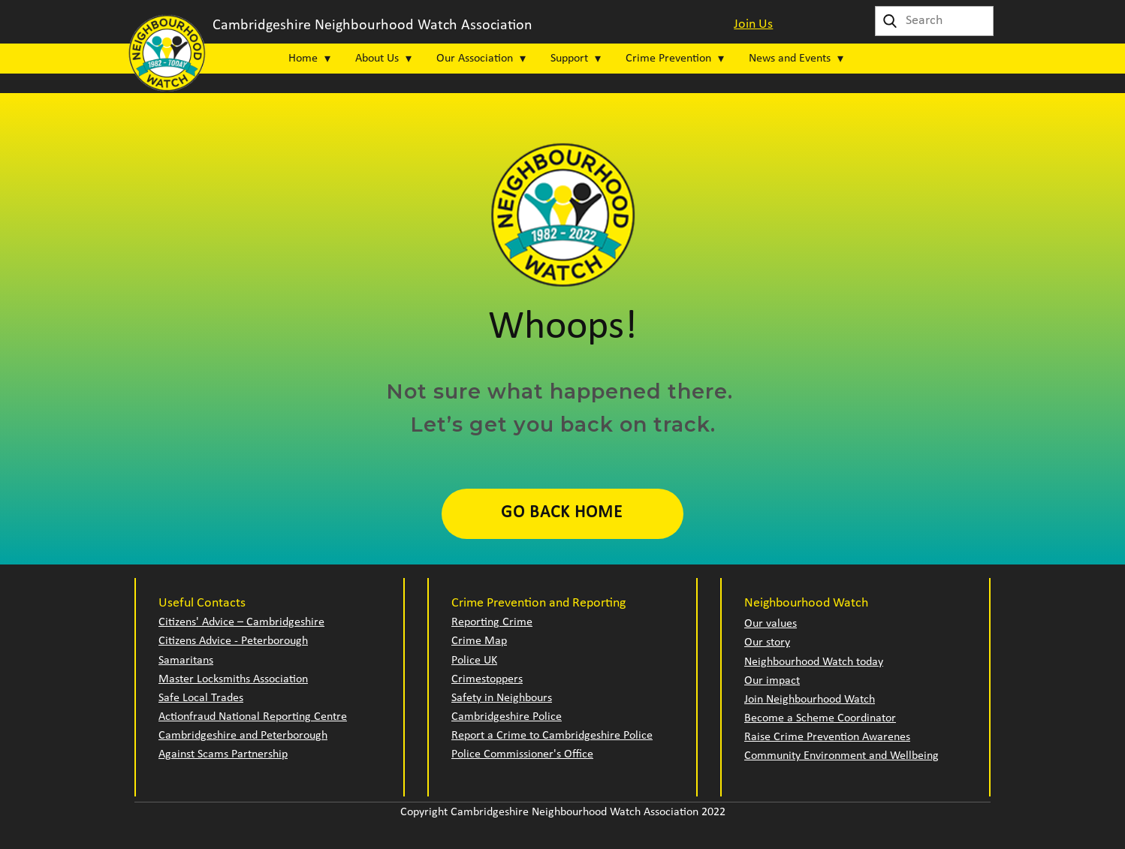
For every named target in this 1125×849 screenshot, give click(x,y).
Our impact (772, 681)
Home (303, 59)
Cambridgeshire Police (506, 717)
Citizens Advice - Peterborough (233, 641)
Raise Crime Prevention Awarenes (827, 737)
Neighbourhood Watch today (813, 662)
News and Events (790, 59)
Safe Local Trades (200, 698)
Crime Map (479, 641)
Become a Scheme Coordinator (820, 718)
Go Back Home (562, 513)
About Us (377, 59)
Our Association (474, 59)
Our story (767, 643)
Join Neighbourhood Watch (809, 700)
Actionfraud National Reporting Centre (252, 717)
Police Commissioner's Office (522, 754)
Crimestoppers (487, 679)
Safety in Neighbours (501, 698)
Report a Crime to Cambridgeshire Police (552, 736)
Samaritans (185, 661)
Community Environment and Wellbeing (841, 756)
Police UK (474, 661)
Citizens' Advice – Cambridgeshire (241, 622)
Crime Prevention (668, 59)
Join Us (753, 24)
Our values (770, 624)
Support (569, 59)
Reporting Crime (491, 622)
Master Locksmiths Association (233, 679)
